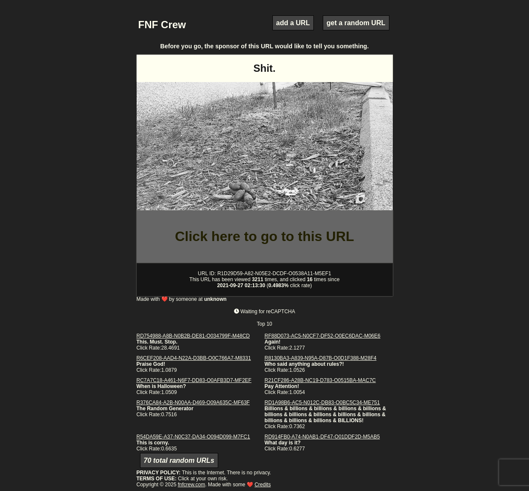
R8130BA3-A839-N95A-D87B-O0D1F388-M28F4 (321, 358)
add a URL (293, 22)
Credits (262, 485)
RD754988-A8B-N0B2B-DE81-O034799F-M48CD (193, 336)
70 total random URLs (179, 460)
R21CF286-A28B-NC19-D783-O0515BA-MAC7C (320, 380)
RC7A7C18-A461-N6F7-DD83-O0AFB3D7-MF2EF (194, 380)
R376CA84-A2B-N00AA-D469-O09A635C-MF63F (193, 403)
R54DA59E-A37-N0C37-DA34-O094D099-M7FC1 (193, 437)
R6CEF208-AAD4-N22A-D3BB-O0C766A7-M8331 (194, 358)
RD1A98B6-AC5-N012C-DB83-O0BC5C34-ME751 (322, 403)
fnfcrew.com (191, 485)
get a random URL (356, 22)
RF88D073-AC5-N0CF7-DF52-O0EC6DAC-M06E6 (322, 336)
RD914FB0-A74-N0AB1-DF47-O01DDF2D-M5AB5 (322, 437)
